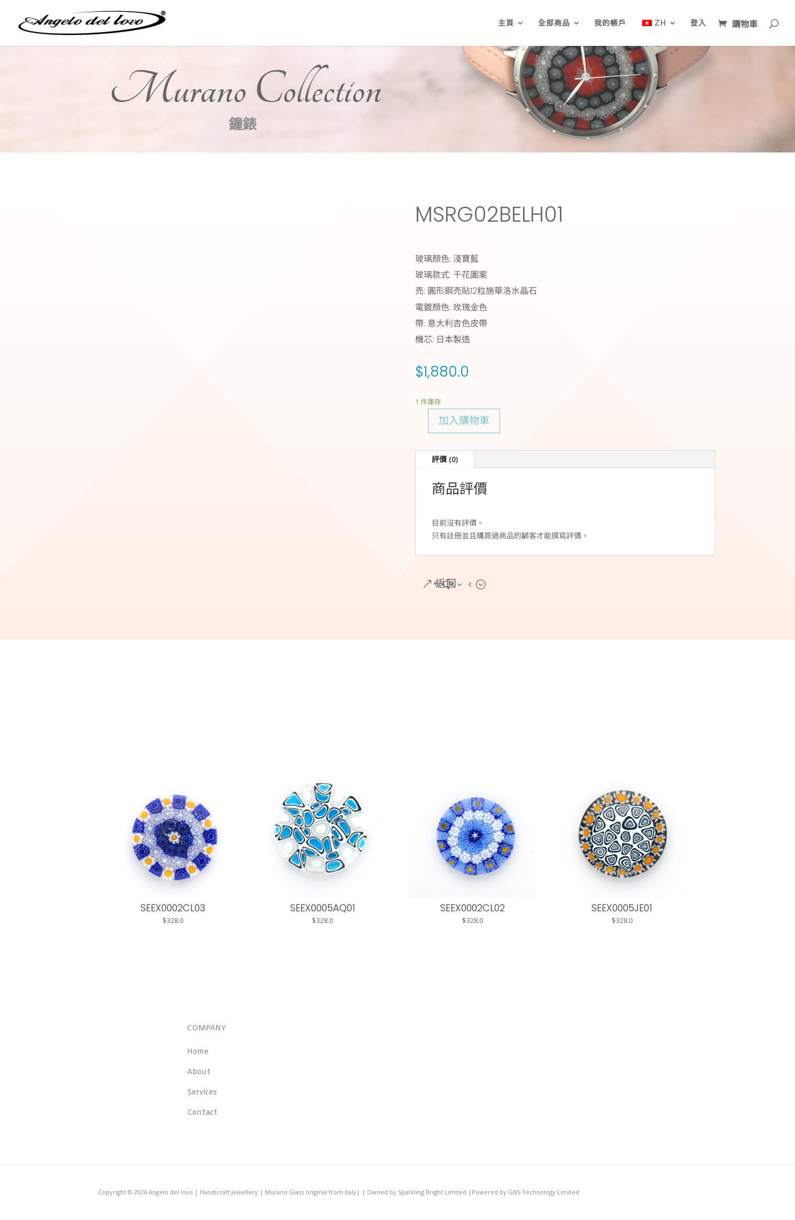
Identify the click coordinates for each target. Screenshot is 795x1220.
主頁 (506, 23)
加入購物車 (464, 420)
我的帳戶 (610, 23)
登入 (698, 23)
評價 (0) (445, 459)
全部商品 (554, 23)
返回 (446, 584)
